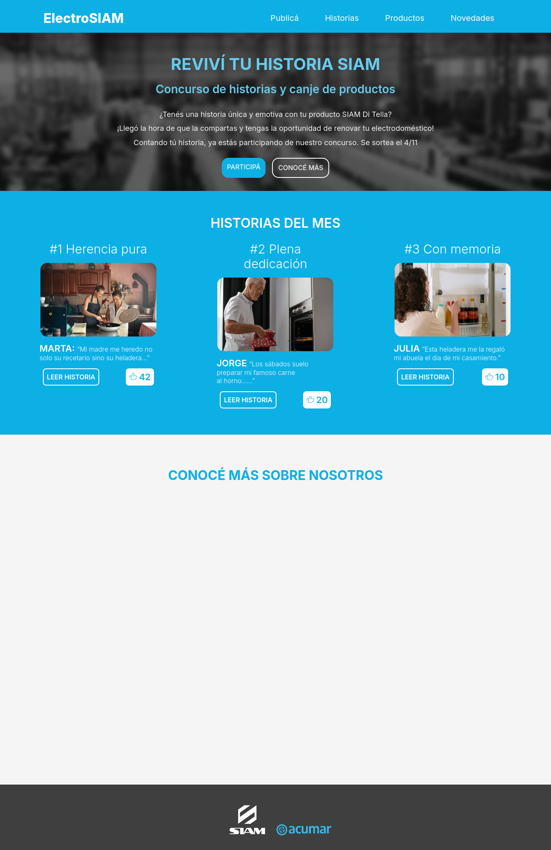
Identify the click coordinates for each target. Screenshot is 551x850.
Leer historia (71, 377)
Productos (404, 18)
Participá (244, 167)
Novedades (472, 18)
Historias (342, 18)
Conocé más (300, 168)
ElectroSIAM (84, 18)
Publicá (284, 18)
